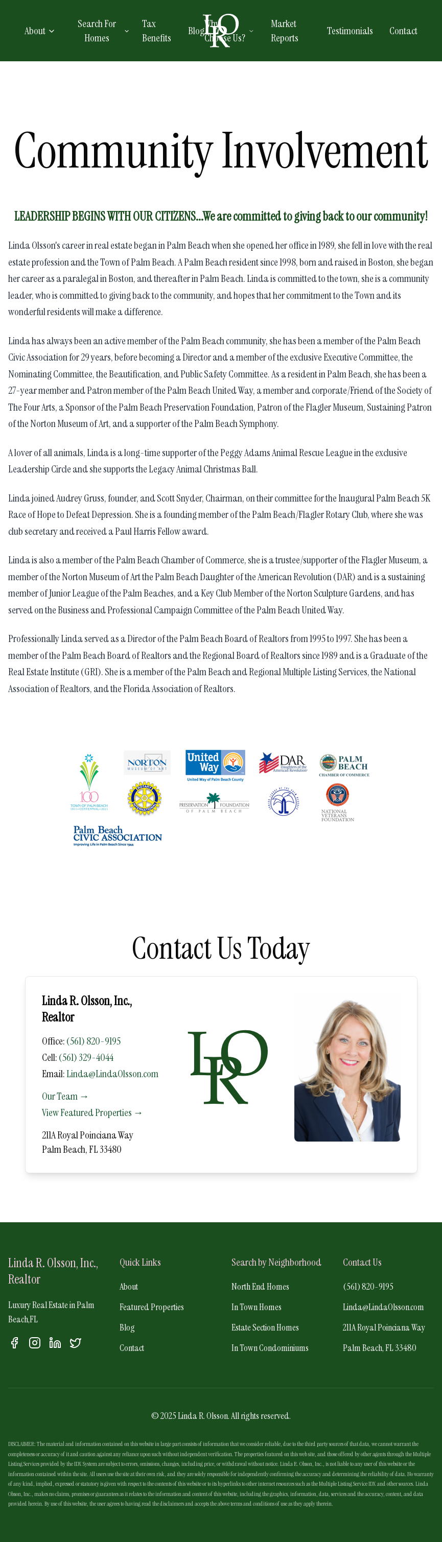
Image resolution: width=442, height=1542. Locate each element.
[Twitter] (75, 1343)
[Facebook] (14, 1343)
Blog (196, 30)
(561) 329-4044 (86, 1057)
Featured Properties (152, 1307)
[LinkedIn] (55, 1343)
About (40, 30)
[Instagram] (35, 1343)
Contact (403, 30)
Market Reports (284, 30)
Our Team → (65, 1096)
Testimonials (350, 30)
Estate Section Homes (265, 1327)
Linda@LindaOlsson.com (112, 1073)
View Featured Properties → (93, 1112)
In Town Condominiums (270, 1348)
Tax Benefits (156, 30)
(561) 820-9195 (93, 1041)
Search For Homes (104, 30)
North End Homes (260, 1286)
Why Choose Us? (229, 30)
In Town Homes (256, 1307)
